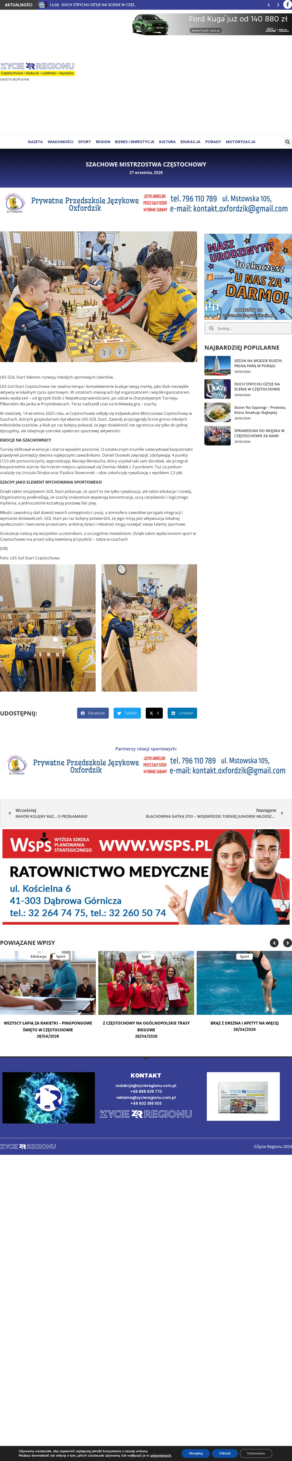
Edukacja (38, 956)
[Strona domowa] (146, 1114)
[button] (288, 142)
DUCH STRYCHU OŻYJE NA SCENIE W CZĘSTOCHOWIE (257, 386)
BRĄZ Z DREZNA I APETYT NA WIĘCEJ (244, 1023)
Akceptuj (196, 1453)
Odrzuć (225, 1453)
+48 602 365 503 (146, 1103)
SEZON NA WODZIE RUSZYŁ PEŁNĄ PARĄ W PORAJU (258, 363)
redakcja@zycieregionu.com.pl (146, 1085)
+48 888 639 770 (146, 1091)
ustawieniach (160, 1455)
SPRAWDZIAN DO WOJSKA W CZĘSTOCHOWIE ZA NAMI (259, 433)
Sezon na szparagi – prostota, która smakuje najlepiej (260, 410)
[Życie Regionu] (37, 72)
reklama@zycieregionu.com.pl (146, 1097)
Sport (60, 956)
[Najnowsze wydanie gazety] (243, 1096)
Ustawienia (256, 1453)
